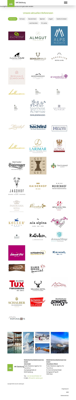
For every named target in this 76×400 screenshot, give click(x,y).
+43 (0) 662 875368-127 (34, 376)
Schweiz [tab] (22, 19)
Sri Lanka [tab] (44, 23)
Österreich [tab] (12, 19)
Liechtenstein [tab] (33, 23)
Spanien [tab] (42, 19)
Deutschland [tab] (32, 19)
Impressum (65, 389)
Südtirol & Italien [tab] (62, 19)
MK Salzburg (21, 2)
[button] (66, 2)
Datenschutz (65, 395)
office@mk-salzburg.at (36, 378)
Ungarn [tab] (50, 19)
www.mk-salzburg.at (19, 383)
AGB (67, 392)
